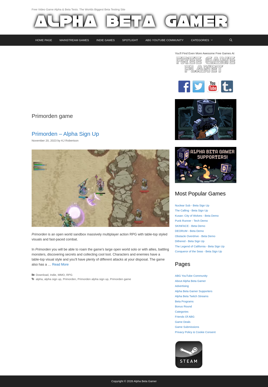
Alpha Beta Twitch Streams (191, 296)
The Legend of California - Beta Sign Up (199, 246)
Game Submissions (187, 326)
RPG (69, 274)
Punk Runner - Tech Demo (191, 220)
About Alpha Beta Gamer (190, 280)
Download (42, 274)
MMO (61, 274)
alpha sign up (52, 279)
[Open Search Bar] (230, 40)
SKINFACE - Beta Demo (190, 225)
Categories (182, 311)
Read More (60, 264)
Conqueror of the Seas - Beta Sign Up (198, 251)
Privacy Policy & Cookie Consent (195, 332)
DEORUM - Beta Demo (189, 230)
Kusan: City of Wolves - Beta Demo (197, 215)
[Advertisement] (100, 77)
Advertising (182, 286)
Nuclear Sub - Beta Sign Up (192, 205)
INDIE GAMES (105, 40)
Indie (53, 274)
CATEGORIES (204, 40)
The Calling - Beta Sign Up (191, 210)
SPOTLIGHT (130, 40)
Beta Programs (184, 301)
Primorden (69, 279)
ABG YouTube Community (191, 275)
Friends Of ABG (184, 316)
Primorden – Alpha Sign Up (65, 134)
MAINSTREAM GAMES (74, 40)
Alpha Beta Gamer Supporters (193, 291)
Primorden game (120, 279)
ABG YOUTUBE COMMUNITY (164, 40)
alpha (39, 279)
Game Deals (182, 321)
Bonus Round (183, 306)
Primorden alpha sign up (93, 279)
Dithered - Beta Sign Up (189, 241)
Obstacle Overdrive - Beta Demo (195, 236)
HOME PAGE (43, 40)
